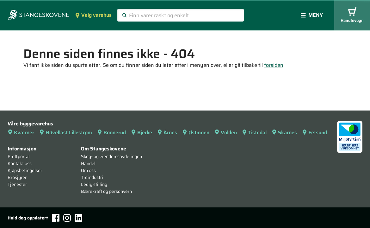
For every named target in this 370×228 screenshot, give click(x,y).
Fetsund (314, 133)
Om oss (88, 170)
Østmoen (195, 133)
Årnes (167, 133)
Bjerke (141, 133)
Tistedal (254, 133)
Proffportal (19, 156)
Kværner (21, 133)
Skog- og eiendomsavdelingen (111, 156)
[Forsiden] (38, 15)
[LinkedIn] (78, 218)
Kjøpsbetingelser (25, 170)
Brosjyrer (17, 177)
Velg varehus (93, 15)
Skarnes (284, 133)
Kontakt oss (20, 163)
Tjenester (17, 184)
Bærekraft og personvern (106, 191)
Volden (225, 133)
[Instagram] (67, 218)
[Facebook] (55, 218)
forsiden (273, 65)
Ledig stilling (94, 184)
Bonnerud (111, 133)
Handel (88, 163)
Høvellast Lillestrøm (65, 133)
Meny (311, 15)
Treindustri (92, 177)
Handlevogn (352, 15)
